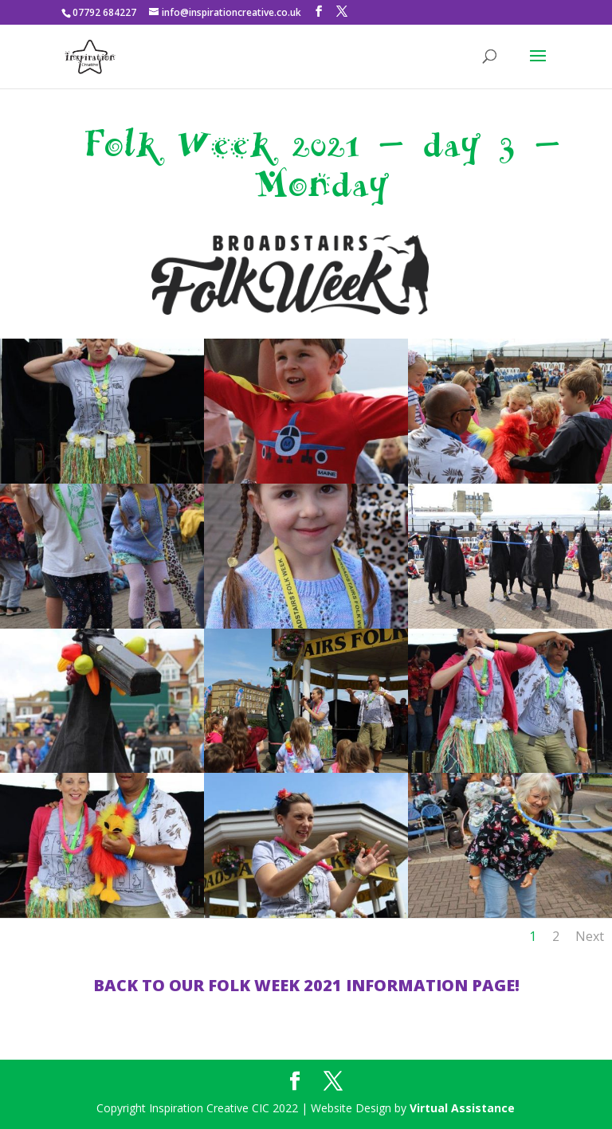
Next (589, 936)
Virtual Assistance (462, 1107)
